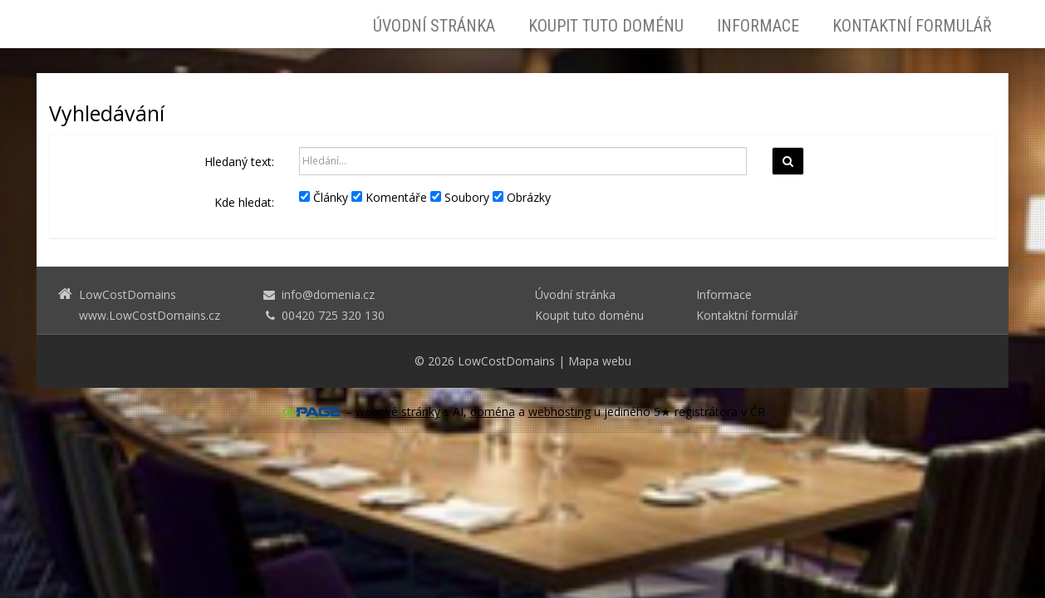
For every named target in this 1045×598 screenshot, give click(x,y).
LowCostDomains (506, 361)
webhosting (559, 411)
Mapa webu (599, 361)
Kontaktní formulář (912, 26)
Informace (758, 26)
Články (323, 197)
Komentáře (389, 197)
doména (492, 411)
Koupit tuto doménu (606, 26)
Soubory (459, 197)
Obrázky (522, 197)
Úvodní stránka (434, 26)
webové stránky (398, 411)
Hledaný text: (239, 161)
